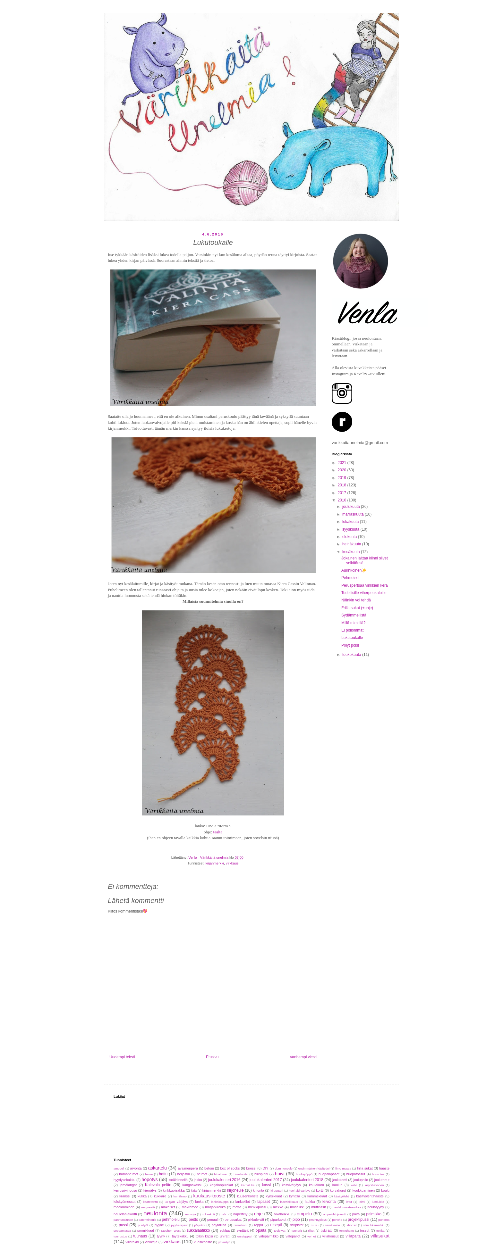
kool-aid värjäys (299, 1190)
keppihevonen (374, 1185)
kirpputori (276, 1190)
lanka (199, 1201)
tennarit (297, 1230)
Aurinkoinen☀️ (353, 570)
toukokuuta (352, 654)
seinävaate (332, 1225)
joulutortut (381, 1180)
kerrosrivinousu (125, 1190)
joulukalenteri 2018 (307, 1180)
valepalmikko (268, 1236)
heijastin (183, 1174)
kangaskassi (192, 1185)
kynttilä (294, 1196)
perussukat (233, 1219)
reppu (258, 1225)
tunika (380, 1230)
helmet (202, 1174)
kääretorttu (150, 1201)
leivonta (329, 1201)
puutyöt (143, 1225)
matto (237, 1207)
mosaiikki (297, 1207)
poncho (337, 1219)
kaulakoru (316, 1185)
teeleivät (280, 1230)
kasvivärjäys (291, 1185)
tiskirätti (327, 1230)
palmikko (373, 1214)
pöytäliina (219, 1225)
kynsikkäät (274, 1196)
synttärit (242, 1230)
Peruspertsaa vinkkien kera (364, 585)
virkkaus (232, 863)
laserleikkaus (289, 1201)
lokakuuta (351, 521)
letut (349, 1201)
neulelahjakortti (125, 1214)
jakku (198, 1180)
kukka (142, 1196)
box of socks (230, 1168)
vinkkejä (151, 1242)
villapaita (353, 1236)
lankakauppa (219, 1201)
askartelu (157, 1167)
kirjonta (258, 1190)
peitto (193, 1219)
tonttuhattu (346, 1230)
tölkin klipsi (204, 1236)
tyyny (161, 1236)
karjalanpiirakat (221, 1185)
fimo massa (343, 1168)
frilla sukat (365, 1168)
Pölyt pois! (350, 645)
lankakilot (242, 1201)
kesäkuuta (351, 552)
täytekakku (180, 1236)
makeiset (168, 1207)
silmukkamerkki (373, 1225)
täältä (218, 832)
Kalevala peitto (158, 1185)
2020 (342, 470)
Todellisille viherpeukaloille (364, 593)
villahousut (330, 1236)
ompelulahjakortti (334, 1214)
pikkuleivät (256, 1219)
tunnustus (120, 1236)
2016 (342, 500)
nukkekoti (208, 1214)
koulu (385, 1190)
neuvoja (190, 1214)
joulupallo (361, 1180)
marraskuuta (353, 514)
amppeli (119, 1168)
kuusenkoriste (248, 1196)
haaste (384, 1168)
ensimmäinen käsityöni (313, 1168)
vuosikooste (203, 1242)
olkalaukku (282, 1214)
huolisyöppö (304, 1174)
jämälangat (128, 1185)
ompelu (304, 1213)
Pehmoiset (350, 577)
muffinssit (318, 1207)
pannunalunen (123, 1219)
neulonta (155, 1213)
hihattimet (220, 1174)
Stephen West (171, 1230)
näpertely (240, 1214)
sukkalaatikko (198, 1230)
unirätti (225, 1236)
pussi (123, 1225)
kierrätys (150, 1190)
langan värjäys (176, 1201)
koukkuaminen (364, 1190)
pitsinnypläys (318, 1219)
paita (356, 1214)
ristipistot (296, 1225)
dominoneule (284, 1168)
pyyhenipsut (179, 1225)
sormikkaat (145, 1230)
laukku (310, 1201)
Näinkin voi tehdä (356, 600)
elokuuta (350, 536)
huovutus (378, 1174)
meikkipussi (257, 1207)
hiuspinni (261, 1174)
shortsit (352, 1225)
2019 (342, 478)
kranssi (124, 1196)
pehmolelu (171, 1219)
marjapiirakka (215, 1207)
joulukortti (339, 1180)
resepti (276, 1225)
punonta (383, 1219)
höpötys (149, 1179)
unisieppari (244, 1236)
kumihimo (180, 1196)
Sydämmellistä (353, 615)
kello (354, 1185)
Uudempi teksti (122, 1057)
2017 (342, 493)
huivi (280, 1173)
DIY (266, 1168)
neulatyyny (375, 1207)
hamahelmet (128, 1174)
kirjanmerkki (214, 863)
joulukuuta (351, 506)
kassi (266, 1185)
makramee (190, 1207)
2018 (342, 485)
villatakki (132, 1242)
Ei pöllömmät (352, 630)
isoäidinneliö (177, 1180)
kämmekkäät (317, 1196)
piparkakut (278, 1219)
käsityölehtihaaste (370, 1196)
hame (149, 1174)
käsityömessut (124, 1201)
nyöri (224, 1214)
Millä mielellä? (353, 623)
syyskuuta (351, 529)
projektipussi (358, 1219)
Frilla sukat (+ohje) (357, 608)
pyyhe (159, 1225)
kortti (319, 1190)
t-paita (261, 1230)
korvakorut (338, 1190)
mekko (278, 1207)
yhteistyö (224, 1242)
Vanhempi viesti (303, 1057)
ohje (258, 1213)
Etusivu (212, 1057)
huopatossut (355, 1174)
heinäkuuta (352, 544)
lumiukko (378, 1201)
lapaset (263, 1201)
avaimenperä (188, 1168)
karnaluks (247, 1185)
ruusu (315, 1225)
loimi (362, 1201)
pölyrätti (199, 1225)
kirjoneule (235, 1190)
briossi (251, 1168)
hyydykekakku (124, 1180)
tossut (365, 1230)
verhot (311, 1236)
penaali (212, 1219)
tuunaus (140, 1236)
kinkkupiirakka (174, 1190)
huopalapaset (329, 1174)
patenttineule (147, 1219)
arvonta (136, 1168)
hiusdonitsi (241, 1174)
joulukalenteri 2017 (266, 1180)
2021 (342, 462)
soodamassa (122, 1230)
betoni (209, 1168)
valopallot (293, 1236)
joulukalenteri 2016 (224, 1180)
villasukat (380, 1235)
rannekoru (240, 1225)
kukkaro (160, 1196)
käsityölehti (341, 1196)
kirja (194, 1190)
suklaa (225, 1230)
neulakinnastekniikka (347, 1207)
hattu (163, 1174)
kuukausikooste (209, 1195)
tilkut (311, 1230)
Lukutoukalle (352, 637)
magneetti (148, 1207)
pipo (296, 1219)
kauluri (337, 1185)
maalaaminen (124, 1207)
